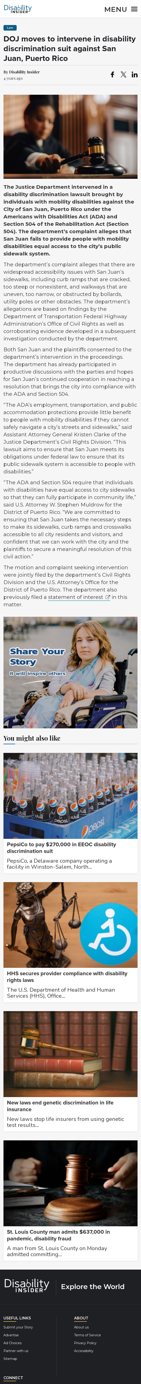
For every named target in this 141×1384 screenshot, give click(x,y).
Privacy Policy (85, 1343)
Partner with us (15, 1351)
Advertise (11, 1335)
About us (81, 1327)
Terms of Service (87, 1335)
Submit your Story (18, 1327)
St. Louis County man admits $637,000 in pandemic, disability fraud (58, 1235)
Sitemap (10, 1359)
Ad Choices (12, 1343)
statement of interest (75, 597)
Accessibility (84, 1351)
